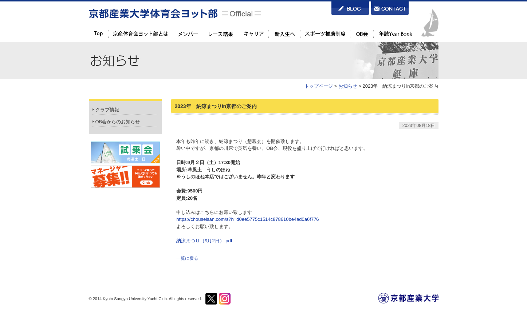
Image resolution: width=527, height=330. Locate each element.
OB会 (361, 33)
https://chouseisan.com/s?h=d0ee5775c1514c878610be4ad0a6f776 (247, 219)
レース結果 (220, 33)
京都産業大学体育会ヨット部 (175, 13)
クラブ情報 (107, 109)
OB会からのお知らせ (117, 121)
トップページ (318, 86)
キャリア (253, 33)
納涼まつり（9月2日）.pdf (204, 240)
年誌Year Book (394, 33)
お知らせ (347, 86)
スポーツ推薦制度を (325, 33)
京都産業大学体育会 (140, 33)
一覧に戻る (187, 258)
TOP (98, 33)
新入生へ (284, 33)
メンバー (187, 33)
